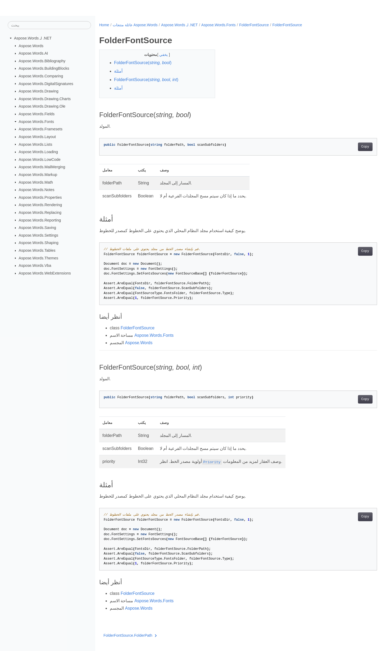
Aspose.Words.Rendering (40, 205)
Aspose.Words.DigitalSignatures (46, 83)
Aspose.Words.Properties (40, 197)
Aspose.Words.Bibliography (42, 61)
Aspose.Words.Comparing (41, 76)
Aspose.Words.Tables (37, 250)
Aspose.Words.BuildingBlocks (44, 68)
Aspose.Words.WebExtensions (45, 273)
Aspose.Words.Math (36, 182)
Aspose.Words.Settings (38, 235)
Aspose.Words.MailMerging (42, 167)
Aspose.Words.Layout (37, 137)
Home (104, 25)
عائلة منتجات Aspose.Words (135, 25)
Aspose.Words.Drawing (38, 91)
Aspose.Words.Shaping (38, 243)
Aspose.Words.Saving (37, 227)
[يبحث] (49, 25)
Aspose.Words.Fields (37, 114)
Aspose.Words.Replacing (40, 212)
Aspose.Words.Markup (38, 174)
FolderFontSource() (142, 62)
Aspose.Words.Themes (38, 258)
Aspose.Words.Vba (35, 265)
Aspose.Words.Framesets (40, 129)
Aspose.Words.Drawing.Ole (42, 106)
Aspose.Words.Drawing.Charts (45, 99)
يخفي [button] (160, 54)
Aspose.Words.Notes (37, 190)
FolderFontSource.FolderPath (130, 635)
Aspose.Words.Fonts (36, 121)
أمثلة (118, 71)
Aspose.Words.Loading (38, 152)
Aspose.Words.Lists (35, 144)
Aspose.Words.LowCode (40, 159)
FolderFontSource (254, 25)
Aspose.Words (31, 45)
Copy (346, 147)
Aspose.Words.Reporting (40, 220)
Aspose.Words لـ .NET (33, 38)
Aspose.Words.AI (33, 53)
